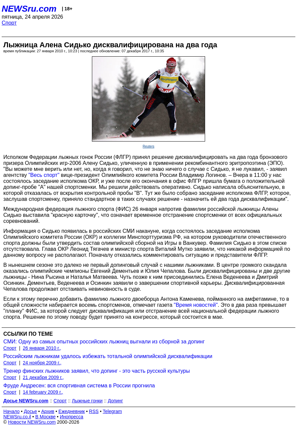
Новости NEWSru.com (32, 422)
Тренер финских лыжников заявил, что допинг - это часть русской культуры (96, 371)
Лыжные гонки (87, 400)
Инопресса (72, 416)
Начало (11, 411)
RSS (94, 411)
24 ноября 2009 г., (42, 362)
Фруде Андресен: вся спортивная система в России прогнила (79, 385)
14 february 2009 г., (43, 392)
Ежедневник (72, 411)
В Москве (45, 416)
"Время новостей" (196, 305)
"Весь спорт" (43, 175)
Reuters (148, 146)
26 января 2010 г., (42, 348)
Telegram (112, 411)
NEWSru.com (29, 9)
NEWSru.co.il (17, 416)
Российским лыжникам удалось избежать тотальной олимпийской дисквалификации (107, 356)
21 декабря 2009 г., (43, 377)
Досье (30, 411)
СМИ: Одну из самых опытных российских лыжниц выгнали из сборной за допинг (104, 341)
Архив (47, 411)
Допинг (115, 400)
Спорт (9, 23)
